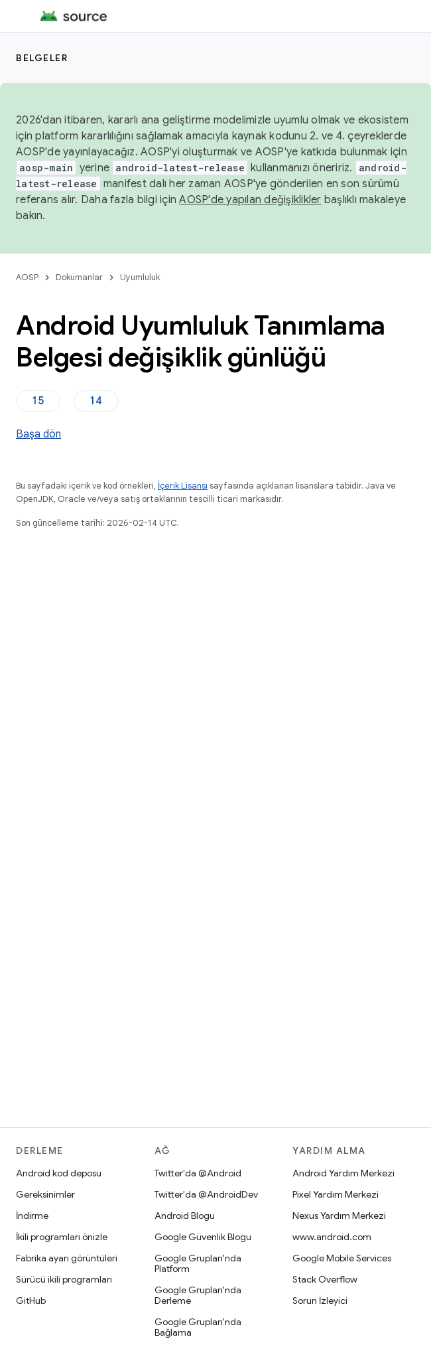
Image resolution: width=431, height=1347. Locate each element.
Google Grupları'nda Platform (197, 1263)
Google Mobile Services (341, 1258)
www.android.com (331, 1237)
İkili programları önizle (61, 1237)
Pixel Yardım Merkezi (335, 1194)
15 (38, 401)
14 (96, 401)
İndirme (32, 1216)
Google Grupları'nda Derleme (197, 1295)
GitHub (31, 1301)
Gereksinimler (45, 1194)
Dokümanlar (79, 277)
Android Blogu (184, 1216)
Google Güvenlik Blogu (202, 1237)
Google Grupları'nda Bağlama (197, 1327)
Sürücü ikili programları (64, 1279)
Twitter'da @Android (197, 1173)
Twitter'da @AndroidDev (206, 1194)
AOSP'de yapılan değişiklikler (250, 199)
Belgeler (42, 58)
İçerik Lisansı (183, 485)
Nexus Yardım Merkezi (339, 1216)
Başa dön (38, 434)
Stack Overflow (324, 1279)
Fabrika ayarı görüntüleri (66, 1258)
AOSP (27, 277)
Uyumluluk (140, 277)
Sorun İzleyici (319, 1301)
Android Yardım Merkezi (343, 1173)
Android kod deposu (58, 1173)
